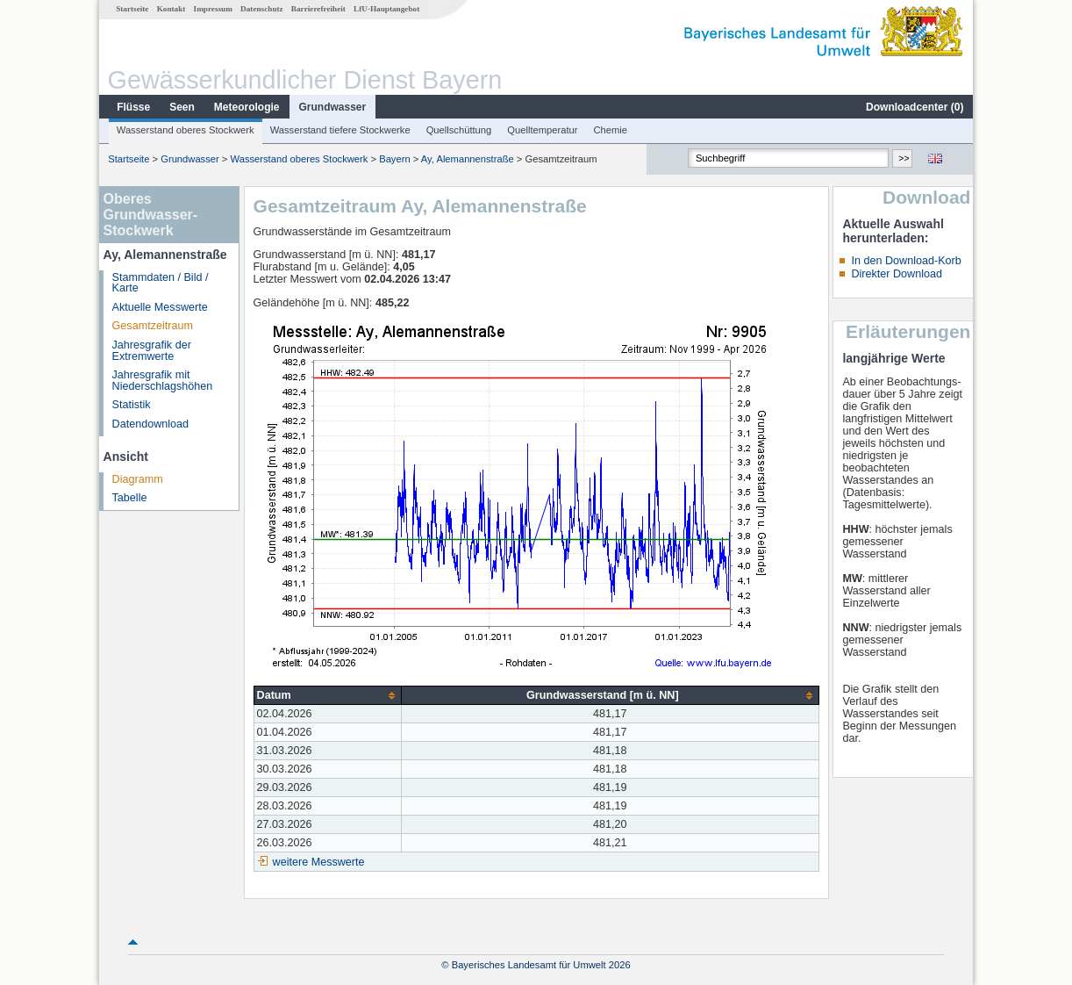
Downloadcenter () (914, 107)
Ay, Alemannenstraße (467, 159)
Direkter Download (896, 274)
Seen (182, 107)
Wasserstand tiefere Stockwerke (340, 130)
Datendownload (150, 424)
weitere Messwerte (319, 862)
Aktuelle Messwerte (160, 307)
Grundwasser (333, 107)
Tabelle (129, 498)
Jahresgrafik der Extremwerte (151, 351)
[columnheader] (328, 696)
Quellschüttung (459, 130)
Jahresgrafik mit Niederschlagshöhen (162, 380)
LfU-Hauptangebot (386, 8)
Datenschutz (261, 8)
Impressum (213, 8)
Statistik (131, 405)
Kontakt (171, 8)
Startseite (132, 8)
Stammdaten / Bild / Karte (160, 283)
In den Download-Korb (906, 261)
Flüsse (133, 107)
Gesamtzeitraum (152, 326)
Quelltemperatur (542, 130)
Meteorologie (247, 107)
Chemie (611, 130)
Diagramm (137, 479)
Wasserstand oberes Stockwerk (185, 130)
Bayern (394, 159)
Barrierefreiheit (318, 8)
